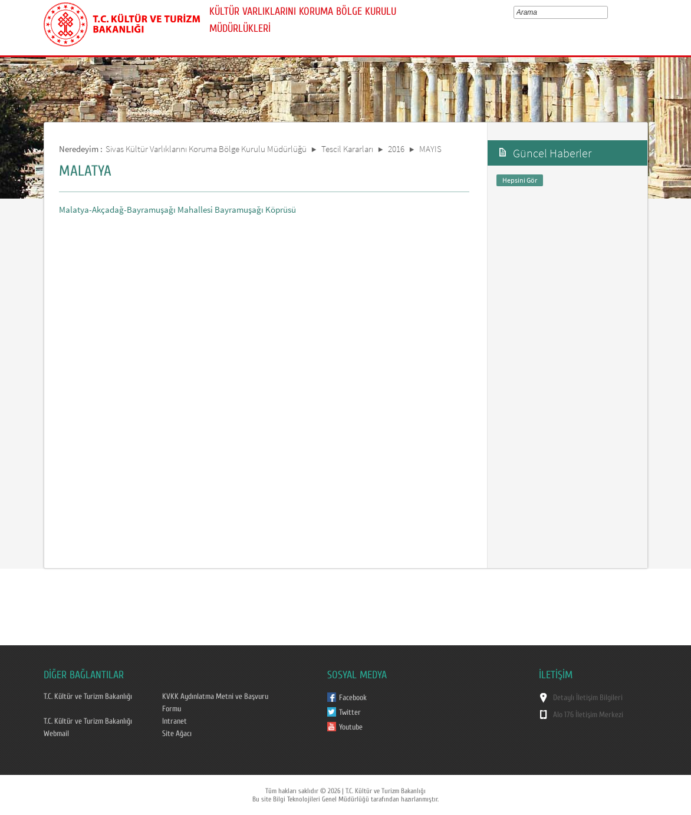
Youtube (351, 727)
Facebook (353, 697)
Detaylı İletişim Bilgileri (588, 697)
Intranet (174, 721)
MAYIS (430, 148)
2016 (396, 148)
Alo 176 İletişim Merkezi (588, 715)
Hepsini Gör (519, 180)
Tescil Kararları (347, 148)
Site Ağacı (177, 733)
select (607, 12)
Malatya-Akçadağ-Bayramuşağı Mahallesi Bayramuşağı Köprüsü (177, 209)
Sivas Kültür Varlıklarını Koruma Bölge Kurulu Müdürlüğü (206, 148)
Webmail (56, 733)
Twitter (350, 712)
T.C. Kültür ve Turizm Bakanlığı (88, 696)
